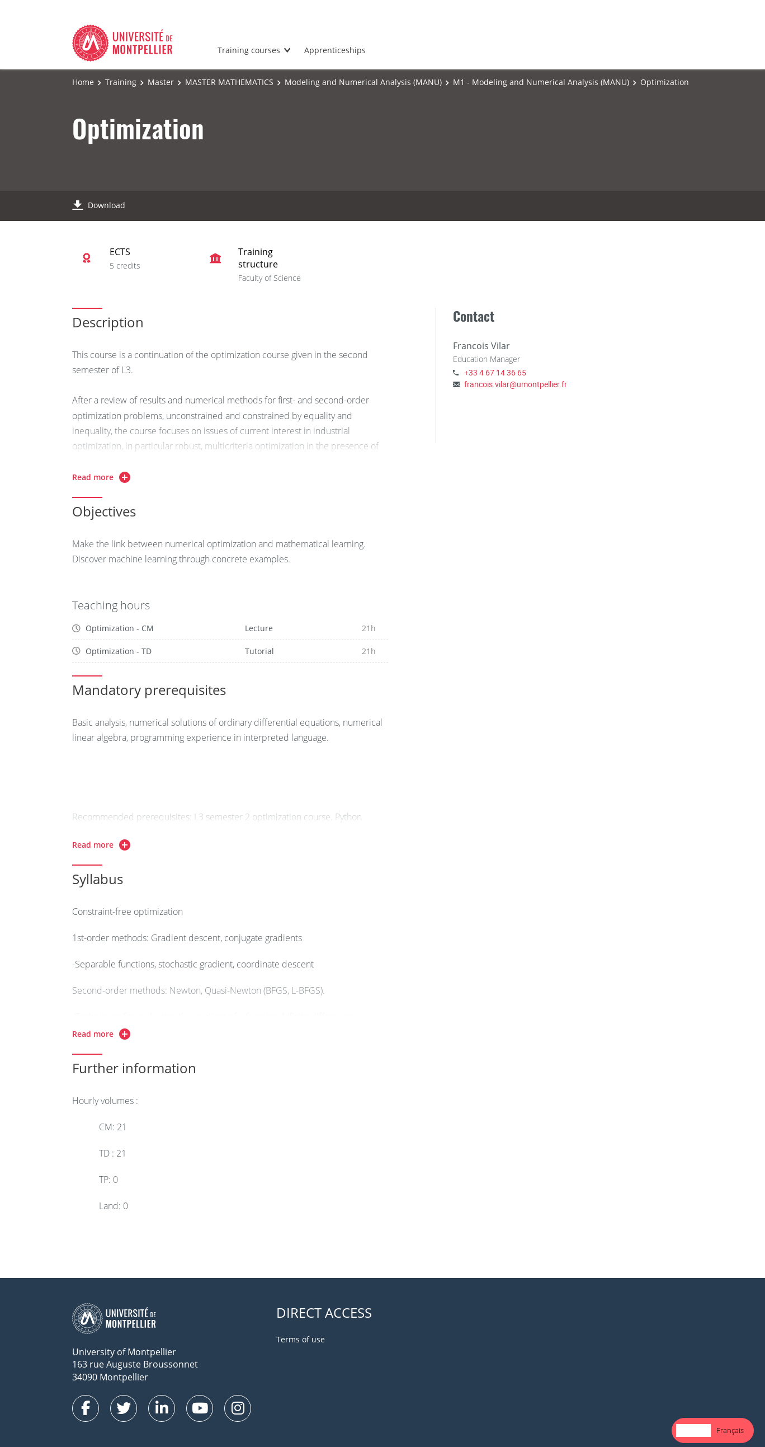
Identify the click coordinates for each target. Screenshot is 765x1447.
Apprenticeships (335, 50)
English (693, 1430)
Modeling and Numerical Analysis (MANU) (363, 82)
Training (120, 82)
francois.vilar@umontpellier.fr (515, 384)
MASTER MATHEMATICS (229, 82)
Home (83, 82)
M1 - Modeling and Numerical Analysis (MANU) (541, 82)
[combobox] (693, 1430)
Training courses (249, 50)
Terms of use (300, 1339)
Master (161, 82)
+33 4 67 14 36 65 (495, 372)
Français (730, 1430)
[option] (730, 1430)
